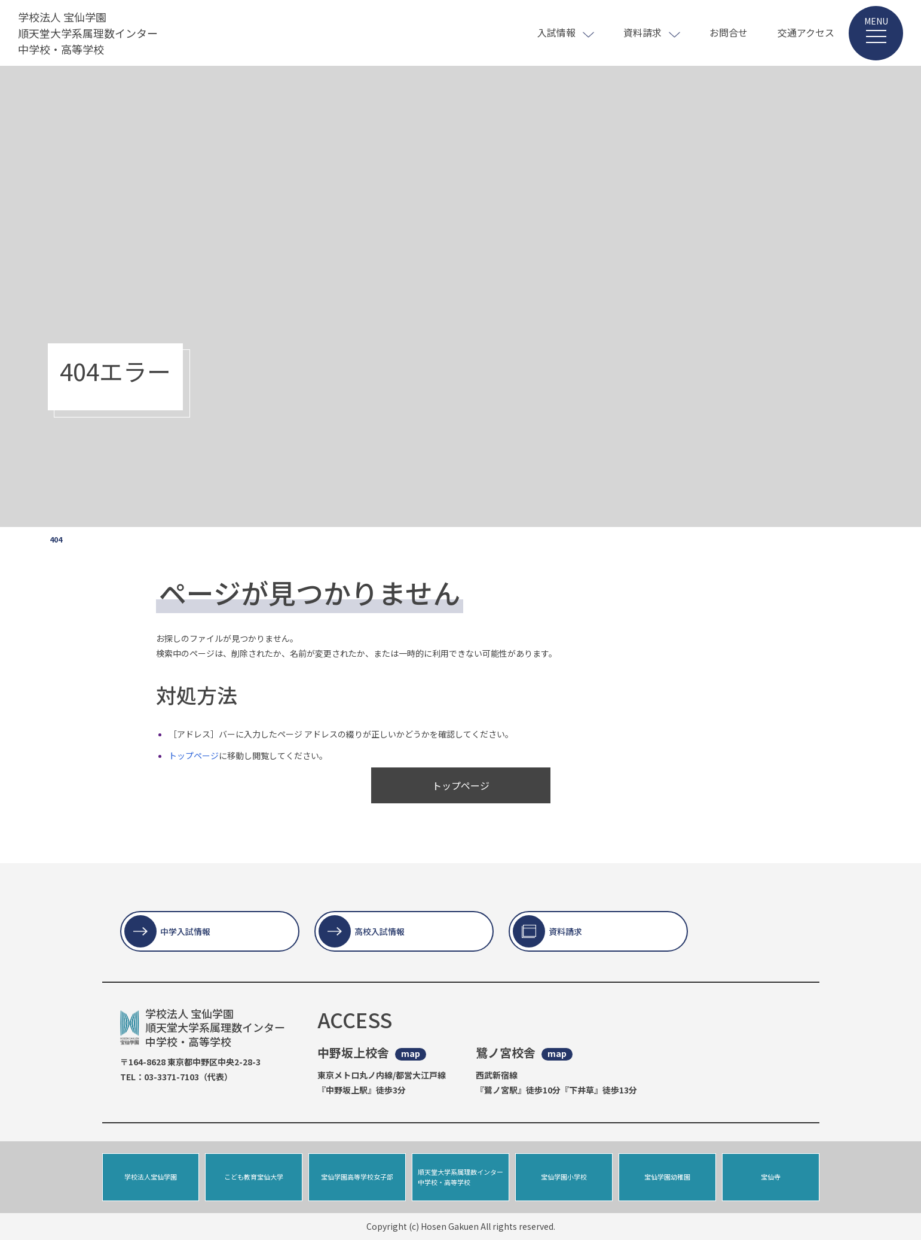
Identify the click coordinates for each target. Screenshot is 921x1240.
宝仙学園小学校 (564, 1176)
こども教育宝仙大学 (253, 1176)
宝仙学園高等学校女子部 (357, 1176)
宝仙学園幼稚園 (667, 1176)
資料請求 (642, 32)
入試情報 (556, 32)
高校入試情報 (379, 931)
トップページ (194, 755)
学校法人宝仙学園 (150, 1176)
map (410, 1053)
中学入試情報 (185, 931)
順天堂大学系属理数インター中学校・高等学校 (460, 1177)
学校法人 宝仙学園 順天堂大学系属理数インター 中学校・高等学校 (88, 33)
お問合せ (728, 32)
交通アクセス (806, 32)
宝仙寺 (771, 1176)
